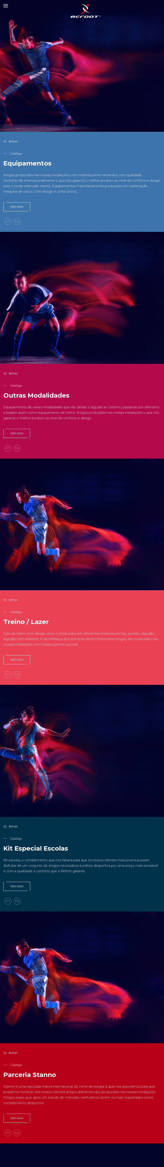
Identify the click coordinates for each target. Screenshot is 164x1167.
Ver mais (16, 206)
